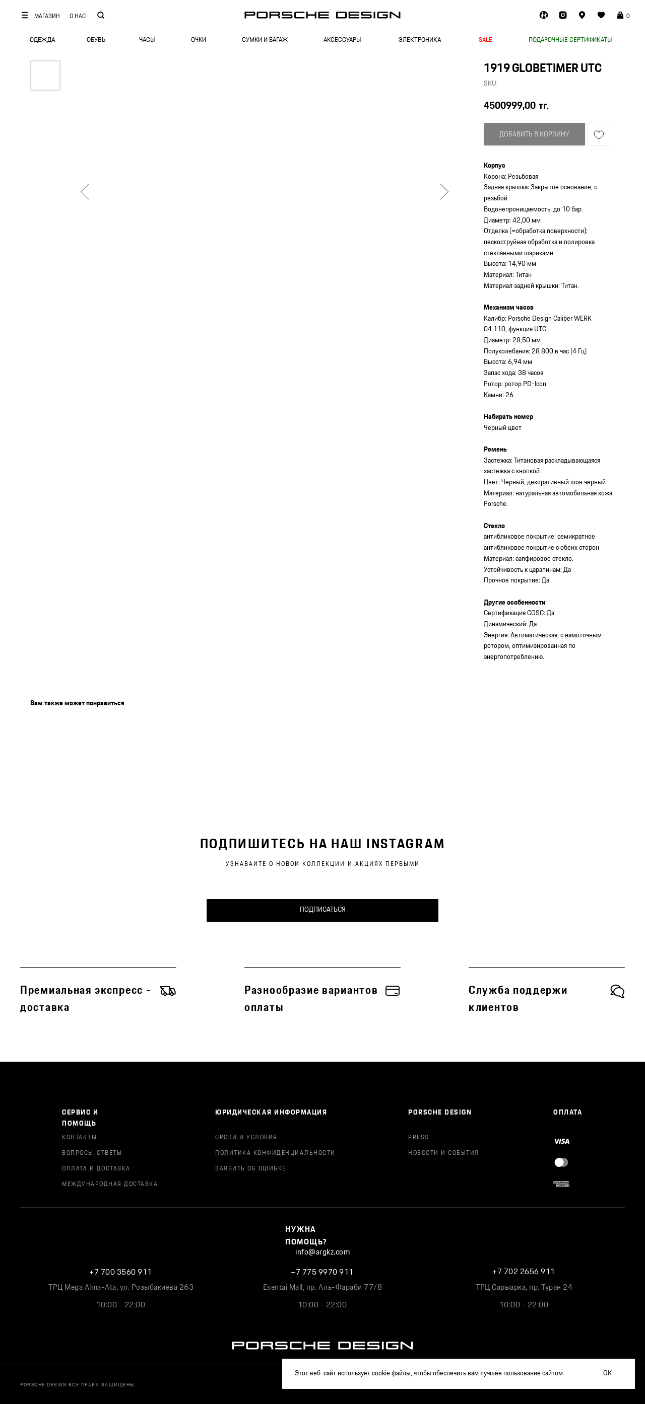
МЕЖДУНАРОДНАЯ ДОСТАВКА (110, 1184)
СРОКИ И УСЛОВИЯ (246, 1137)
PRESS (418, 1137)
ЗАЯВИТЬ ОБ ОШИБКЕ (250, 1168)
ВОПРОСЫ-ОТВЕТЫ (92, 1153)
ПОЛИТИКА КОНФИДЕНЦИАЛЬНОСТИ (275, 1153)
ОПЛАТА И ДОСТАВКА (96, 1168)
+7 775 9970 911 (322, 1272)
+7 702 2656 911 (523, 1272)
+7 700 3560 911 (120, 1272)
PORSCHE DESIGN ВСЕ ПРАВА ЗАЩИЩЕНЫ (77, 1384)
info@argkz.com (322, 1252)
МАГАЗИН (47, 16)
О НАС (78, 16)
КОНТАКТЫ (79, 1137)
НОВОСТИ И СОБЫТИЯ (443, 1153)
